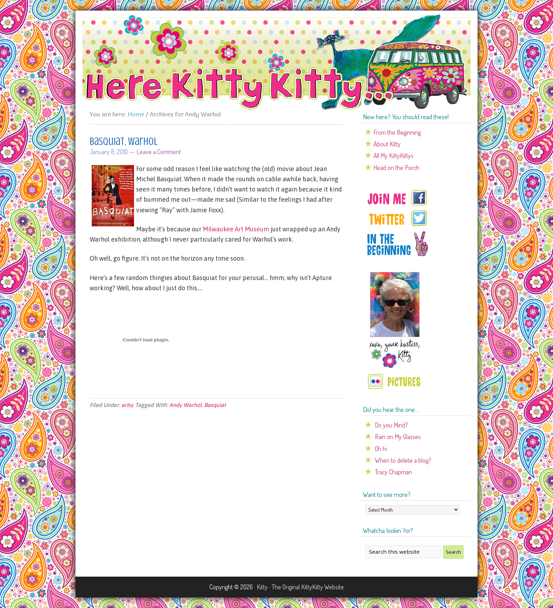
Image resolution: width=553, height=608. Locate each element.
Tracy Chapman (393, 472)
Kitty (262, 587)
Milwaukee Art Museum (236, 229)
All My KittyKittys (393, 155)
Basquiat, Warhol (124, 141)
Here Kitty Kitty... (276, 62)
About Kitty (387, 144)
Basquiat (215, 405)
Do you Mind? (391, 425)
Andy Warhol (185, 405)
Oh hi (381, 448)
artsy (127, 405)
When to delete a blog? (403, 460)
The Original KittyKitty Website (308, 587)
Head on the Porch (396, 167)
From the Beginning (397, 132)
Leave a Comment (158, 152)
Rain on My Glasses (398, 436)
